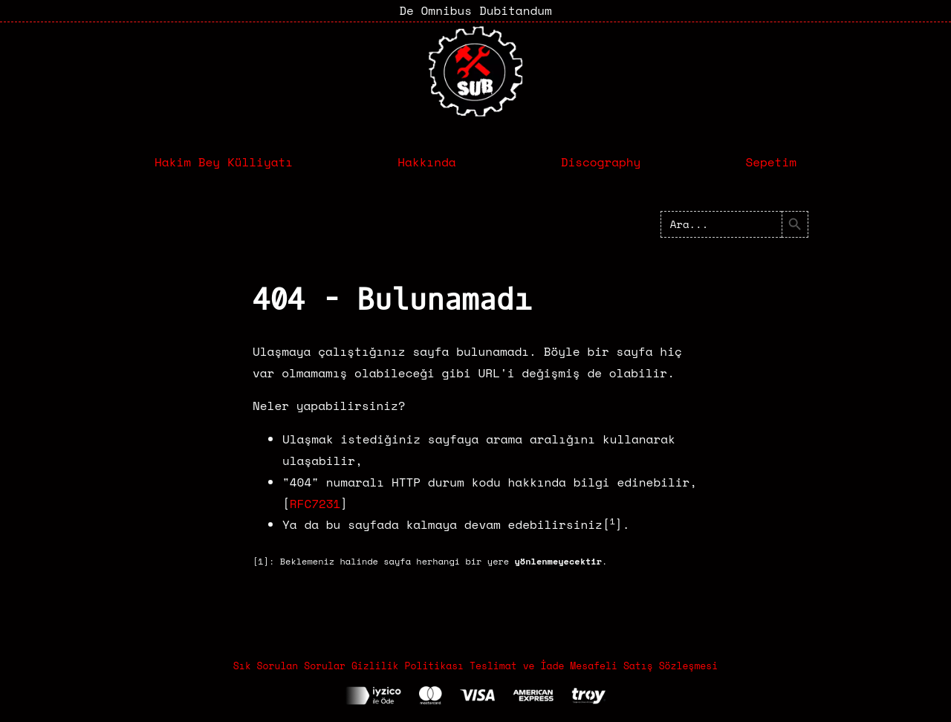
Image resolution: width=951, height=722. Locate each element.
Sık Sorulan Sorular (289, 665)
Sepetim (770, 162)
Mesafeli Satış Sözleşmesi (644, 665)
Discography (601, 162)
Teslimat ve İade (517, 665)
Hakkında (426, 162)
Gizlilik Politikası (407, 665)
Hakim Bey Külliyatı (224, 162)
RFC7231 (315, 504)
